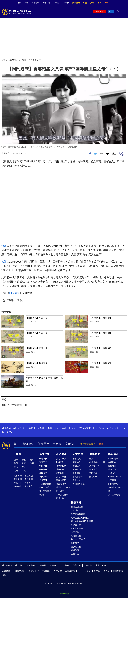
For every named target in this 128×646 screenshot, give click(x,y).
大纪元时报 (34, 571)
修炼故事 (75, 550)
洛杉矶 (32, 428)
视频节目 (12, 60)
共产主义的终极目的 (80, 518)
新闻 (18, 454)
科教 (24, 470)
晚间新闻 (43, 469)
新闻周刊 (43, 476)
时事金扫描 (61, 466)
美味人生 (112, 473)
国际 (16, 460)
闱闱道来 (32, 60)
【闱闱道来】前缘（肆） (101, 333)
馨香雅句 (77, 469)
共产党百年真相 (78, 514)
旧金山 (63, 428)
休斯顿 (48, 428)
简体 (50, 3)
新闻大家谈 (61, 458)
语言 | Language (62, 3)
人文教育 (22, 60)
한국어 (9, 432)
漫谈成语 (77, 473)
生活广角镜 (113, 458)
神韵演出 (18, 486)
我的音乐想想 (114, 494)
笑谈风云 (77, 462)
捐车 (99, 3)
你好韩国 (112, 466)
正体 (44, 3)
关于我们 (19, 565)
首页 (3, 60)
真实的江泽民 (77, 528)
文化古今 (77, 480)
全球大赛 (29, 486)
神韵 (19, 3)
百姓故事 (75, 543)
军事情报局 (61, 480)
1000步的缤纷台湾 (115, 489)
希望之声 (58, 571)
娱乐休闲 (113, 454)
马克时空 (60, 491)
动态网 (97, 571)
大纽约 (15, 428)
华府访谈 (43, 480)
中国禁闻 (43, 466)
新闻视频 (44, 454)
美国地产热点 (79, 484)
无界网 (107, 571)
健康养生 (94, 454)
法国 (56, 428)
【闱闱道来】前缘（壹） (101, 363)
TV (111, 12)
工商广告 (75, 554)
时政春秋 (60, 469)
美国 (16, 463)
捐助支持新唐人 (88, 444)
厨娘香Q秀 (113, 484)
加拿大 (23, 428)
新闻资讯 (28, 443)
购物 (106, 3)
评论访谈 (61, 454)
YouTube (124, 2)
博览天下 (18, 483)
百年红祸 (75, 532)
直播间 (69, 443)
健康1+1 (93, 458)
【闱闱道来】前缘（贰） (101, 348)
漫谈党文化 (76, 546)
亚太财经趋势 (45, 491)
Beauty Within (114, 476)
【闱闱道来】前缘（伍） (38, 333)
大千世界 (112, 480)
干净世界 (46, 571)
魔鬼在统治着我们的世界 (82, 521)
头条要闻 (18, 475)
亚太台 (72, 428)
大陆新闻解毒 (62, 494)
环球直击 (43, 462)
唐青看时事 (61, 484)
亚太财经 (43, 494)
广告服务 (76, 565)
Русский (114, 428)
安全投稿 (65, 565)
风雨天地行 (76, 536)
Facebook (114, 2)
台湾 (24, 463)
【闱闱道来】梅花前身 (37, 363)
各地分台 (35, 3)
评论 (16, 467)
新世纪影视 (118, 571)
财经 (24, 467)
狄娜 (4, 245)
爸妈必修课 (78, 476)
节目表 (57, 443)
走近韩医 (93, 476)
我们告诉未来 (77, 507)
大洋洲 (40, 428)
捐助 (92, 3)
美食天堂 (112, 469)
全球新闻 (43, 458)
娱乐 (32, 460)
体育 (32, 463)
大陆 (16, 470)
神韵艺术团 (20, 571)
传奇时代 (75, 510)
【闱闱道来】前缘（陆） (101, 318)
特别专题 (76, 502)
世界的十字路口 (63, 487)
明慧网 (88, 571)
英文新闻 (76, 3)
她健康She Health (97, 462)
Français (103, 428)
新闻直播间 (100, 12)
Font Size (114, 153)
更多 (5, 575)
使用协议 (54, 565)
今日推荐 (29, 479)
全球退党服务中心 (73, 571)
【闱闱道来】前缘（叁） (38, 348)
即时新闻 (18, 479)
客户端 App (100, 565)
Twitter (119, 2)
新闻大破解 (61, 476)
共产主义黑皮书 (78, 539)
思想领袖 (60, 473)
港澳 (24, 460)
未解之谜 (77, 458)
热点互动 (60, 462)
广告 (85, 3)
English (93, 428)
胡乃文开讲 (94, 466)
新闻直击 (43, 473)
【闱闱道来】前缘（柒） (38, 318)
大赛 (26, 3)
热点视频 (29, 475)
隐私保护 (42, 565)
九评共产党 (76, 525)
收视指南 (31, 565)
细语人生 (60, 498)
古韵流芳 (77, 466)
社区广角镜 (44, 487)
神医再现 (93, 473)
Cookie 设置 (64, 594)
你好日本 (112, 462)
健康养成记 (94, 469)
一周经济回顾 (45, 484)
